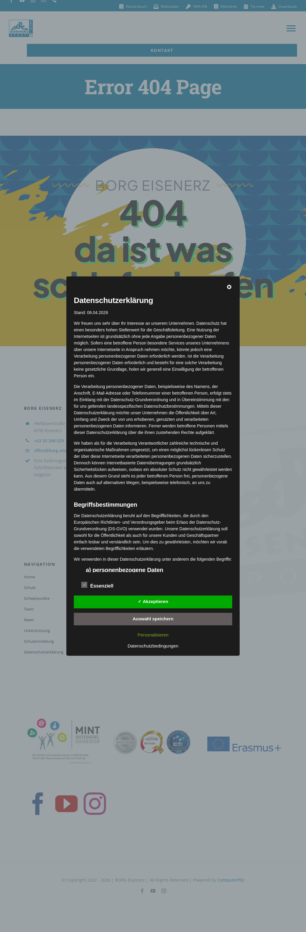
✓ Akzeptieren (153, 601)
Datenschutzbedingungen (153, 645)
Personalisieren (152, 634)
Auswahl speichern (153, 618)
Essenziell (97, 585)
